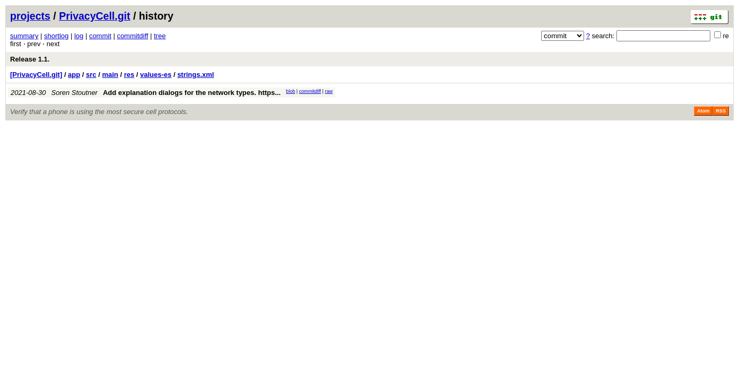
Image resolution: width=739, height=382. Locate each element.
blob (290, 91)
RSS (721, 111)
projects (30, 16)
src (91, 75)
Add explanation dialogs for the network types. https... (192, 93)
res (129, 75)
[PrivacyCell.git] (36, 75)
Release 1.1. (29, 59)
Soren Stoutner (74, 93)
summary (24, 36)
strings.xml (195, 75)
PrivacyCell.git (94, 16)
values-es (155, 75)
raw (329, 91)
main (110, 75)
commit (100, 36)
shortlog (56, 36)
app (74, 75)
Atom (703, 111)
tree (160, 36)
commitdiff (132, 36)
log (78, 36)
